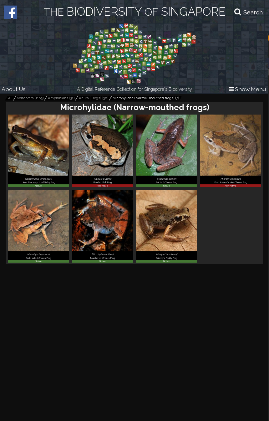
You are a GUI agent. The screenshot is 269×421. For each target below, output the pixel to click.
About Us (14, 89)
